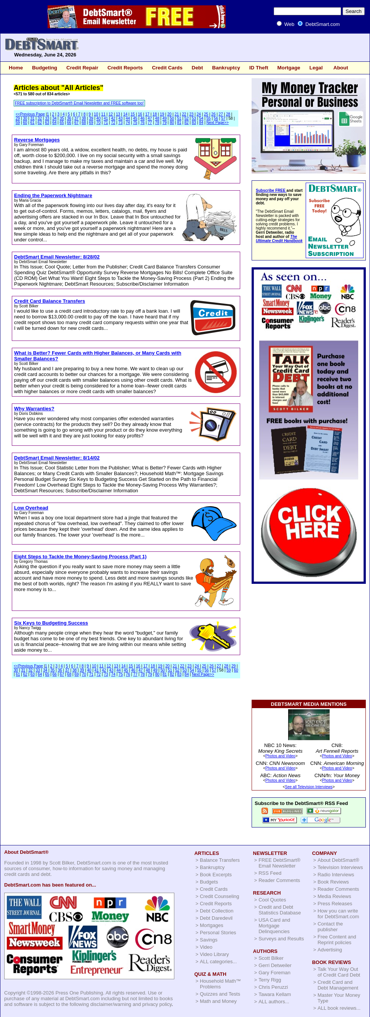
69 (91, 122)
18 (155, 114)
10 (96, 114)
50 (172, 118)
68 (84, 122)
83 (194, 122)
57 (223, 118)
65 (62, 122)
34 (54, 118)
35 (62, 118)
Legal (316, 68)
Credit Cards (167, 68)
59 (18, 122)
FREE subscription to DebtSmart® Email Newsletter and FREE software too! (79, 103)
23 (191, 114)
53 (194, 118)
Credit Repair (82, 68)
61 (32, 122)
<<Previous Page (30, 114)
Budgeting (44, 68)
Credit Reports (125, 68)
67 (76, 122)
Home (16, 68)
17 (147, 114)
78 (157, 122)
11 (103, 114)
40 (98, 118)
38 (84, 118)
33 (47, 118)
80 (172, 122)
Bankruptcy (226, 68)
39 (91, 118)
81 (179, 122)
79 (165, 122)
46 (142, 118)
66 (69, 122)
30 (25, 118)
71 (106, 122)
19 (162, 114)
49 (165, 118)
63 (47, 122)
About (340, 68)
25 (206, 114)
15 (133, 114)
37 (76, 118)
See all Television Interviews (309, 787)
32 (40, 118)
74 (128, 122)
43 (120, 118)
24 (199, 114)
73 (120, 122)
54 (201, 118)
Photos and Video (280, 756)
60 (25, 122)
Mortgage (289, 68)
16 (140, 114)
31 (32, 118)
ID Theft (258, 68)
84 (201, 122)
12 (110, 114)
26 (213, 114)
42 (113, 118)
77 (150, 122)
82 (186, 122)
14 (125, 114)
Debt (197, 68)
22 (184, 114)
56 (216, 118)
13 (118, 114)
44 (128, 118)
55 (208, 118)
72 (113, 122)
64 (54, 122)
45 (135, 118)
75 (135, 122)
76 (142, 122)
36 (69, 118)
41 (106, 118)
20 (169, 114)
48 (157, 118)
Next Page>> (217, 122)
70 (98, 122)
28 (228, 114)
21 (177, 114)
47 (150, 118)
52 (186, 118)
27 (220, 114)
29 (18, 118)
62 (40, 122)
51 (179, 118)
